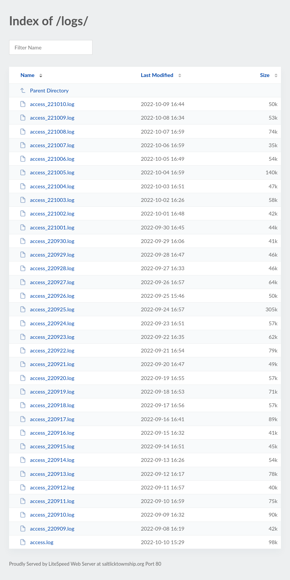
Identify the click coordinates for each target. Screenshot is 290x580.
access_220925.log (47, 309)
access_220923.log (47, 337)
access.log (36, 542)
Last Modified (157, 75)
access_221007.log (47, 145)
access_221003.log (47, 200)
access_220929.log (47, 254)
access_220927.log (47, 282)
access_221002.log (47, 213)
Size (265, 75)
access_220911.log (47, 501)
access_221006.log (47, 158)
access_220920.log (47, 378)
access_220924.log (47, 323)
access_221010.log (47, 104)
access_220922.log (47, 350)
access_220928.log (47, 268)
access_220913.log (47, 474)
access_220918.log (47, 405)
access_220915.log (47, 446)
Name (27, 75)
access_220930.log (47, 241)
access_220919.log (47, 391)
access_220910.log (47, 514)
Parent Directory (44, 90)
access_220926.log (47, 295)
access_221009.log (47, 117)
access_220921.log (47, 364)
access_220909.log (47, 528)
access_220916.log (47, 432)
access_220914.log (47, 460)
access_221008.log (47, 131)
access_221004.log (47, 186)
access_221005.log (47, 172)
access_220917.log (47, 419)
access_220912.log (47, 487)
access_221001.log (47, 227)
